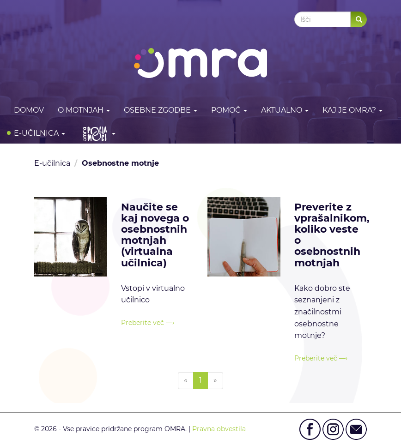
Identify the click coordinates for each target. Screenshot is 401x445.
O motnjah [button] (84, 110)
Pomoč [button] (229, 110)
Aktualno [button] (285, 110)
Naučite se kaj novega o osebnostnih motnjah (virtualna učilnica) (155, 235)
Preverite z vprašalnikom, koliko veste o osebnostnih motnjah (332, 235)
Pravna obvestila (219, 429)
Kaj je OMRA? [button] (352, 110)
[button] (97, 133)
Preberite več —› (147, 323)
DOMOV (29, 110)
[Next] (215, 380)
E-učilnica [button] (39, 133)
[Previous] (186, 380)
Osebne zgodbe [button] (160, 110)
